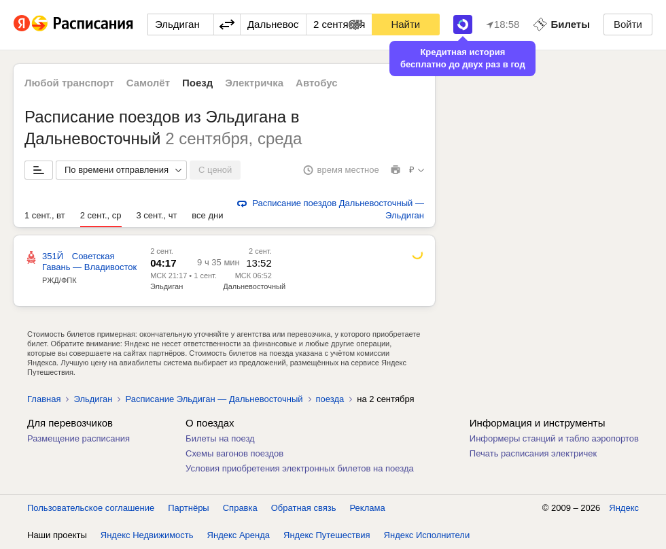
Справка (240, 508)
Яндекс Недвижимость (147, 535)
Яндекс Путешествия (326, 535)
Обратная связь (303, 508)
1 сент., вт (44, 215)
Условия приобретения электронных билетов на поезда (300, 468)
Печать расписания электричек (533, 453)
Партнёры (188, 508)
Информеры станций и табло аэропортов (554, 438)
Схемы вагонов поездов (234, 453)
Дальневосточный (254, 286)
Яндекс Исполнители (427, 535)
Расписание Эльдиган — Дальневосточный (213, 399)
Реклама (367, 508)
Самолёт (148, 82)
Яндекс (624, 508)
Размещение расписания (78, 438)
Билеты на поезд (220, 438)
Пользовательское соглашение (90, 508)
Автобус (317, 82)
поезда (330, 399)
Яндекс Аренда (238, 535)
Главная (43, 399)
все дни (207, 215)
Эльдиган (166, 286)
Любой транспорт (69, 82)
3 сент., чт (157, 215)
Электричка (254, 82)
